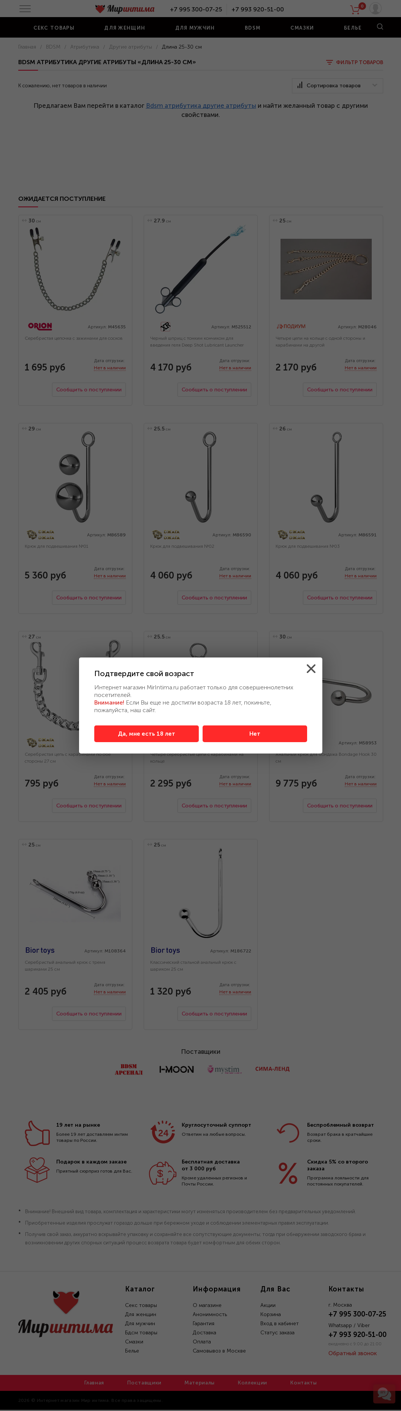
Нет (254, 733)
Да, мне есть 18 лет (146, 733)
